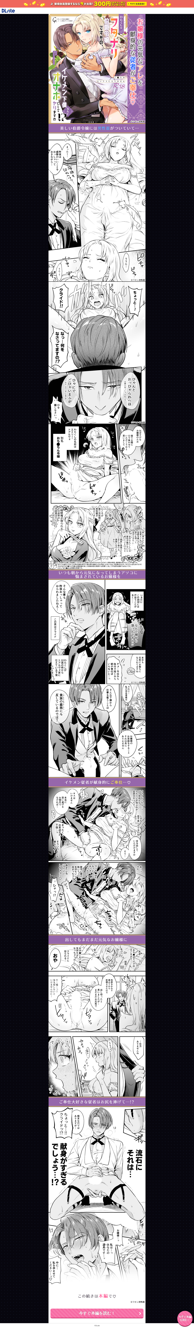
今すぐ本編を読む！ (97, 1313)
